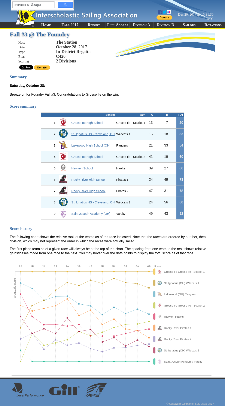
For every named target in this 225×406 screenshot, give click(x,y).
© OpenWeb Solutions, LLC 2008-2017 (190, 403)
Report (94, 25)
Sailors (189, 25)
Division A (141, 25)
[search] (32, 5)
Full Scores (117, 25)
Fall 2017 (69, 25)
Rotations (213, 25)
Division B (165, 25)
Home (46, 25)
